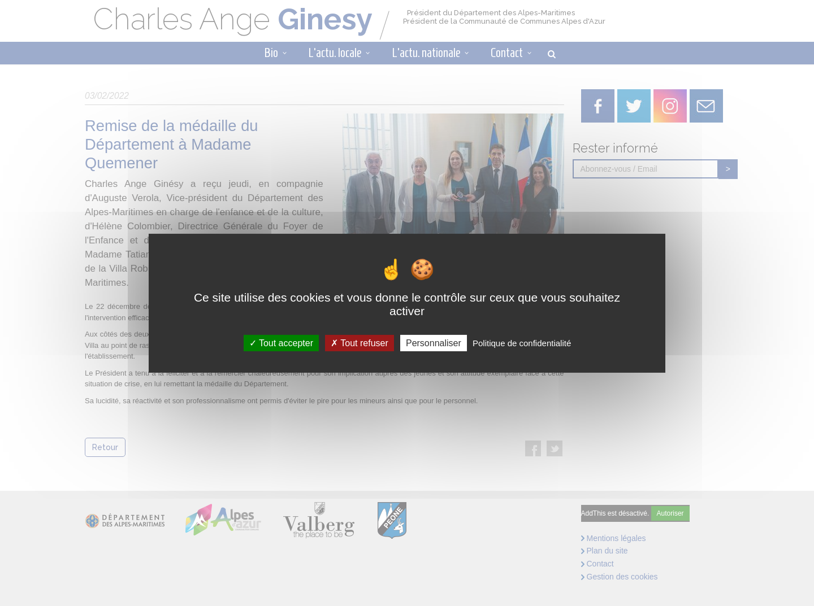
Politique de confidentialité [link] (522, 342)
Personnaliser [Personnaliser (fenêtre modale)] (433, 342)
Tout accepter (281, 342)
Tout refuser (359, 342)
